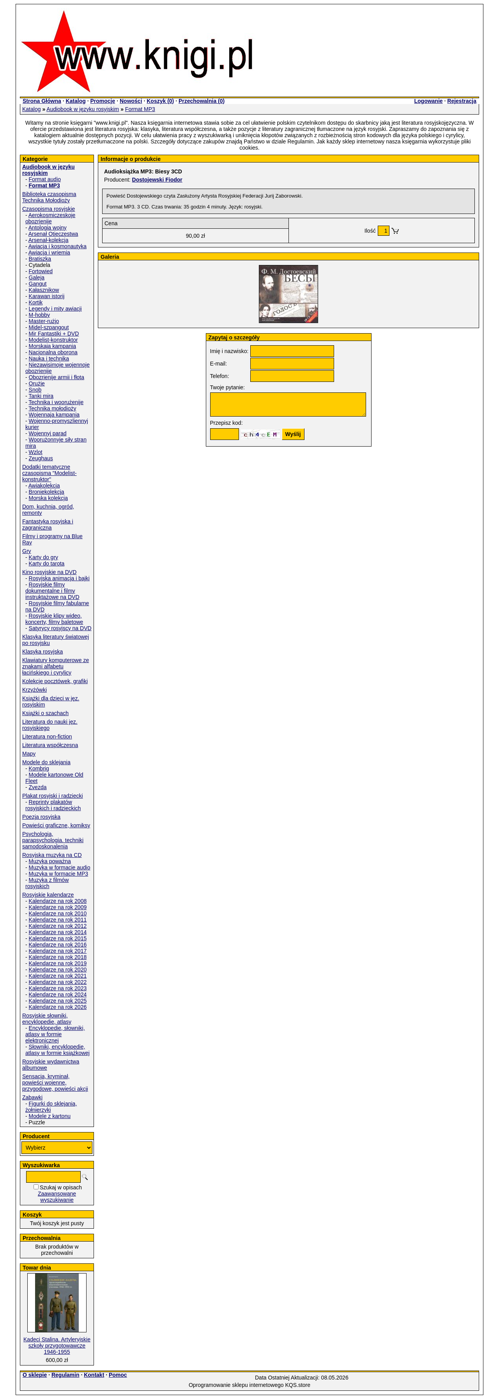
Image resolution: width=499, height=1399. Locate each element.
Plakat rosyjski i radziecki (52, 796)
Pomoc (118, 1375)
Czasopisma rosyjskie (48, 209)
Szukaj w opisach (61, 1187)
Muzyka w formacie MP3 (58, 874)
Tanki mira (40, 396)
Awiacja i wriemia (49, 252)
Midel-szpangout (49, 327)
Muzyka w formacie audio (59, 867)
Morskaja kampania (52, 346)
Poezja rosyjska (41, 817)
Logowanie (428, 101)
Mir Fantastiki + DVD (54, 333)
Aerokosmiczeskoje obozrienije (50, 218)
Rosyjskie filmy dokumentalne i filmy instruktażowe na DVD (52, 590)
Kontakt (94, 1375)
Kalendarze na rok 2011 (58, 920)
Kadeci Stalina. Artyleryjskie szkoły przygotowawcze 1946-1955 (56, 1345)
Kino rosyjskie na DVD (49, 572)
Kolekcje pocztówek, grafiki (55, 681)
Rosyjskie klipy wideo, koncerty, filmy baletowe (54, 619)
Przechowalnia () (202, 101)
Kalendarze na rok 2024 (58, 994)
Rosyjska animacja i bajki (59, 578)
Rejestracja (461, 101)
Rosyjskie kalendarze (48, 895)
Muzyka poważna (50, 861)
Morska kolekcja (48, 498)
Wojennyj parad (48, 433)
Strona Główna (42, 101)
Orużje (37, 383)
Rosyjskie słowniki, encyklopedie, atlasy (46, 1018)
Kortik (36, 302)
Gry (26, 551)
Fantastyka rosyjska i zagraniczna (47, 524)
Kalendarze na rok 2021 (58, 976)
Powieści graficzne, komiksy (56, 825)
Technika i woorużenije (55, 402)
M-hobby (39, 315)
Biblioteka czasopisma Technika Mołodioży (49, 197)
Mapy (28, 754)
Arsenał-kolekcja (48, 240)
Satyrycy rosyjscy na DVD (60, 628)
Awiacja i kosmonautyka (57, 246)
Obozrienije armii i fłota (56, 377)
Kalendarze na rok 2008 (58, 901)
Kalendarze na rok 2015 (58, 938)
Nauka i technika (49, 358)
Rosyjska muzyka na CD (52, 855)
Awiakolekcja (44, 485)
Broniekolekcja (46, 492)
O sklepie (35, 1375)
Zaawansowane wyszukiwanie (57, 1197)
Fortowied (41, 271)
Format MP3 (140, 109)
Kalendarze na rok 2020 (58, 969)
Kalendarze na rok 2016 (58, 944)
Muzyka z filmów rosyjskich (47, 883)
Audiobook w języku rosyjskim (82, 109)
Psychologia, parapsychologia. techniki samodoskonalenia (52, 840)
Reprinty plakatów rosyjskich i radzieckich (53, 805)
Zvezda (38, 787)
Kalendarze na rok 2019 (58, 963)
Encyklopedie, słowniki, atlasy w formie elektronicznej (55, 1034)
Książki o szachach (45, 713)
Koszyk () (160, 101)
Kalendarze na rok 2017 (58, 951)
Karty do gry (43, 557)
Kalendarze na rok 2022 (58, 982)
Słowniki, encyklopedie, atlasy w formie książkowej (57, 1050)
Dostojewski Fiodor (157, 180)
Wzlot (35, 452)
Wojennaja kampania (54, 415)
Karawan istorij (47, 296)
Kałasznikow (44, 290)
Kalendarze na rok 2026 (58, 1007)
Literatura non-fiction (47, 736)
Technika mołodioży (52, 408)
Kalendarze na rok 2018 (58, 957)
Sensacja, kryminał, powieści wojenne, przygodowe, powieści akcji (55, 1082)
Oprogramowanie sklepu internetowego (236, 1385)
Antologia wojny (47, 227)
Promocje (102, 101)
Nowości (131, 101)
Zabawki (32, 1097)
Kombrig (39, 768)
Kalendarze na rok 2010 (58, 913)
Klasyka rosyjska (42, 651)
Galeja (36, 277)
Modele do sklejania (46, 762)
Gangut (38, 284)
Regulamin (65, 1375)
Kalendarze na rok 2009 (58, 907)
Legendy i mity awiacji (55, 309)
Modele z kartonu (50, 1116)
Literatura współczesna (50, 745)
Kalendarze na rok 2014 (58, 932)
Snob (35, 390)
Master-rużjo (44, 321)
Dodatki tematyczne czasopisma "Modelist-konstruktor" (49, 473)
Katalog (75, 101)
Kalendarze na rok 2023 (58, 988)
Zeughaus (41, 458)
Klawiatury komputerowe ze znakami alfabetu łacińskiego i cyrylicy (55, 666)
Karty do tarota (47, 563)
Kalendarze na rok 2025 (58, 1001)
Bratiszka (40, 259)
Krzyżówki (34, 690)
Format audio (45, 179)
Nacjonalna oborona (53, 352)
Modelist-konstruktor (53, 340)
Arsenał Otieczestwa (53, 234)
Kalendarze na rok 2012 (58, 926)
